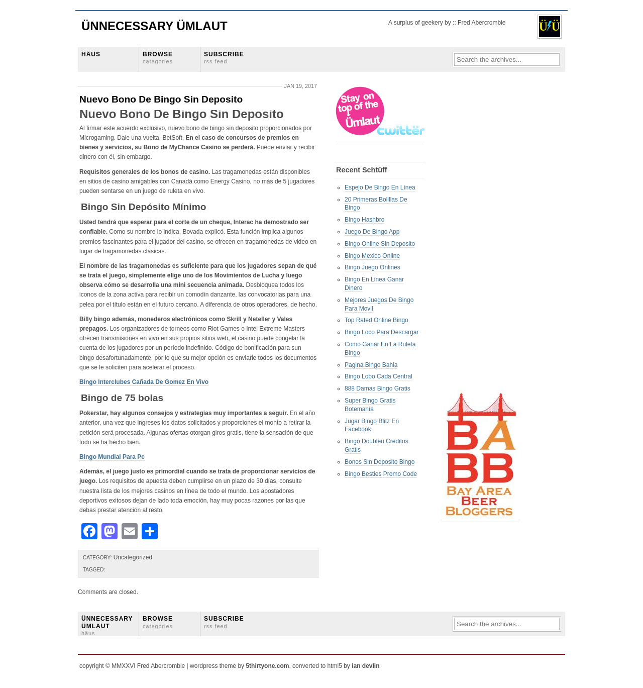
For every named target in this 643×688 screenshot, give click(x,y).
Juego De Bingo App (372, 231)
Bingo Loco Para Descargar (381, 332)
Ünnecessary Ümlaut (154, 26)
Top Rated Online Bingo (376, 320)
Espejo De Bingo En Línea (380, 187)
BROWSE (158, 57)
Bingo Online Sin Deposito (380, 243)
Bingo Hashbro (364, 219)
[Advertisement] (481, 236)
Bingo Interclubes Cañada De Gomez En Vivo (143, 381)
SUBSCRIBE (224, 57)
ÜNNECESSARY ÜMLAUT (107, 625)
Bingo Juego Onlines (372, 267)
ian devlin (365, 665)
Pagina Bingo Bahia (371, 364)
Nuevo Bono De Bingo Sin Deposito (161, 99)
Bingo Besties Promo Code (381, 473)
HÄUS (90, 54)
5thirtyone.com (267, 665)
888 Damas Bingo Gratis (377, 388)
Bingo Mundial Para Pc (112, 456)
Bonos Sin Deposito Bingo (379, 461)
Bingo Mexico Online (372, 255)
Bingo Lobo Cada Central (378, 376)
